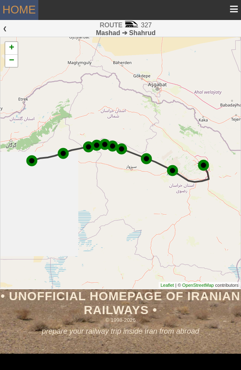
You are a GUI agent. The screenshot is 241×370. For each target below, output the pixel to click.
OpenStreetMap (198, 285)
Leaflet (167, 285)
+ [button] (11, 48)
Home (19, 9)
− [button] (11, 61)
